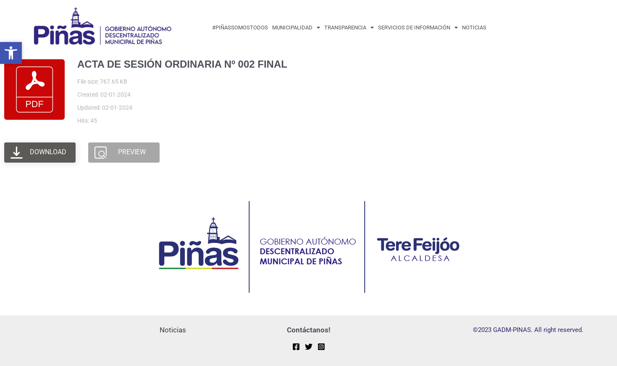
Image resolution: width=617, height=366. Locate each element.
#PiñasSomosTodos (240, 27)
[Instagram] (321, 346)
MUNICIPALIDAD (296, 27)
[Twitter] (308, 346)
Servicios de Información (418, 27)
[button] (11, 53)
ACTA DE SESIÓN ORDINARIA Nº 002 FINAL (182, 64)
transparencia (349, 27)
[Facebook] (296, 346)
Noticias (474, 27)
